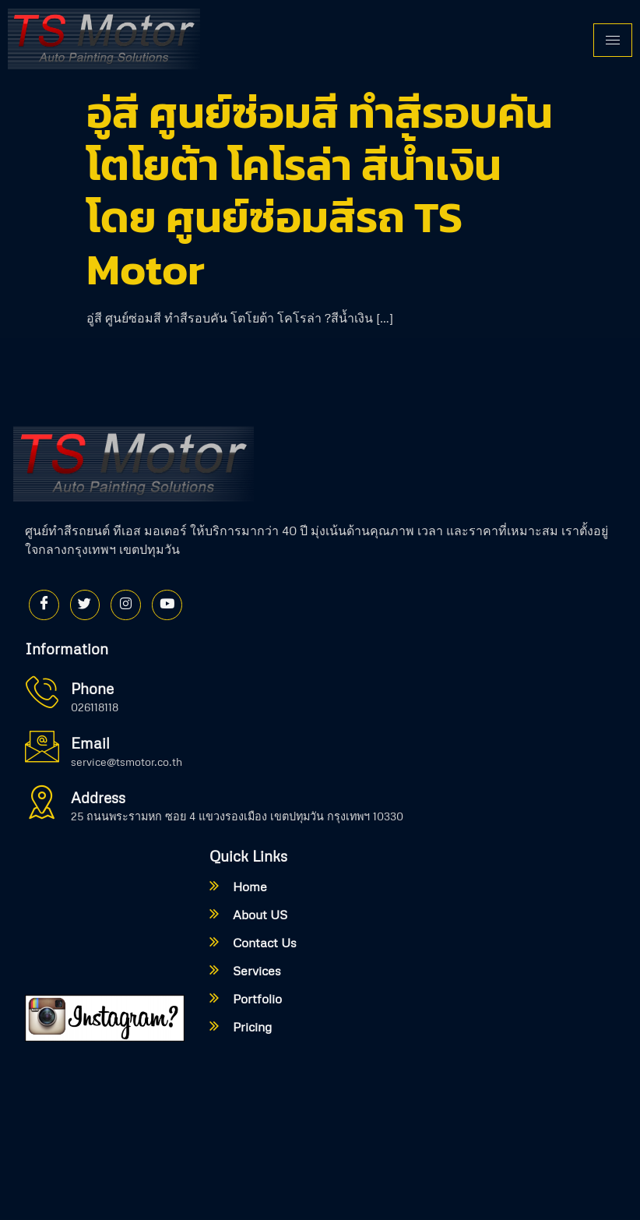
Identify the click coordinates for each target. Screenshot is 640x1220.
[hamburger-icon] (612, 40)
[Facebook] (44, 605)
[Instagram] (128, 605)
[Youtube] (170, 605)
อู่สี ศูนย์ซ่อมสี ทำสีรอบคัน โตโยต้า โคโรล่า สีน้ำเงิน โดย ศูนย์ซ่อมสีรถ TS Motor (319, 190)
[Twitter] (86, 605)
